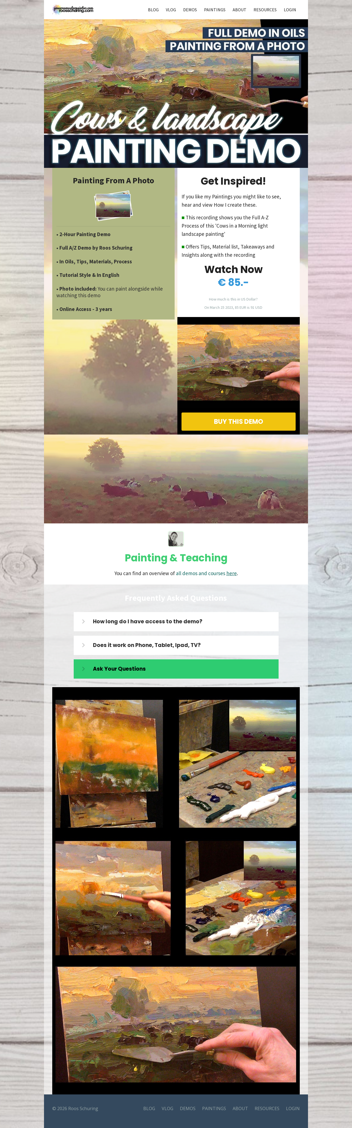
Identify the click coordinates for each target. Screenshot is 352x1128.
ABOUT (239, 9)
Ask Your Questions (119, 669)
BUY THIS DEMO (238, 421)
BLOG (153, 9)
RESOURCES (265, 9)
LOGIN (290, 9)
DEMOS (190, 9)
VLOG (171, 9)
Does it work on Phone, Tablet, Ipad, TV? (147, 645)
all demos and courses (206, 573)
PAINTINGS (215, 9)
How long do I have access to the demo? (147, 621)
